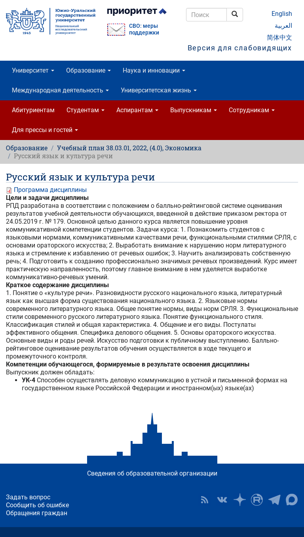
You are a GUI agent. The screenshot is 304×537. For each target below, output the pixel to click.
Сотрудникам (252, 110)
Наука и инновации (154, 70)
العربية (283, 25)
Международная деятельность (60, 90)
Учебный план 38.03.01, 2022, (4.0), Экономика (129, 148)
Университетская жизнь (159, 90)
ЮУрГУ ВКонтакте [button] (222, 499)
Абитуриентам (33, 110)
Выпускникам (193, 110)
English (282, 13)
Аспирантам (137, 110)
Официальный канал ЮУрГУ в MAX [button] (291, 499)
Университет (33, 70)
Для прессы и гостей (45, 130)
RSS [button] (204, 499)
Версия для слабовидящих (240, 48)
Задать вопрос (28, 497)
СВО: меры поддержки (144, 29)
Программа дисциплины (50, 190)
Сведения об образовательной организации (152, 473)
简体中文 (279, 37)
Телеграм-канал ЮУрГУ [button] (274, 499)
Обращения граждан (36, 513)
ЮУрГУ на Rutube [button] (257, 499)
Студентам (85, 110)
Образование (88, 70)
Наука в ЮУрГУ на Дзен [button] (239, 499)
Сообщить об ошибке (37, 505)
